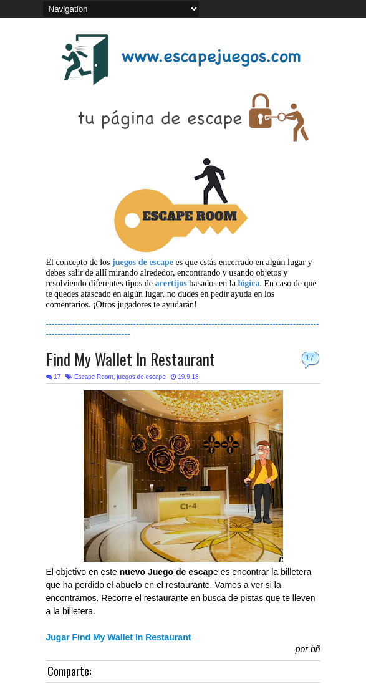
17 (310, 358)
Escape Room (93, 376)
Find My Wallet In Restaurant (130, 358)
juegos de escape (141, 376)
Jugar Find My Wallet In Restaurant (118, 637)
